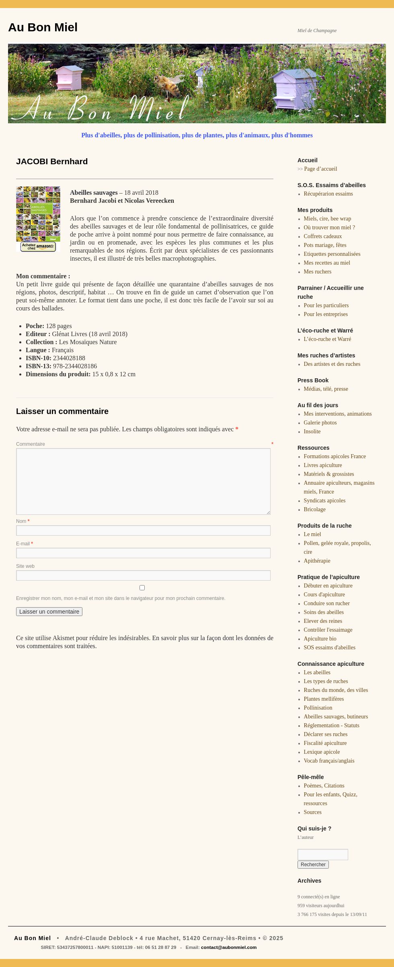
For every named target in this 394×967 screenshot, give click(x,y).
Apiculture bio (320, 639)
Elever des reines (323, 621)
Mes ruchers (318, 272)
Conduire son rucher (327, 603)
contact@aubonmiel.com (229, 947)
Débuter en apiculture (328, 586)
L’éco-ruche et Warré (327, 339)
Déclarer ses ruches (326, 734)
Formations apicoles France (335, 456)
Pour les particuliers (326, 305)
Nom (22, 521)
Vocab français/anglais (329, 761)
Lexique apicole (322, 752)
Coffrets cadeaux (323, 236)
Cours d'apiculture (324, 595)
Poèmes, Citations (324, 786)
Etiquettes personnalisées (332, 254)
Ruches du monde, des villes (336, 690)
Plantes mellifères (324, 699)
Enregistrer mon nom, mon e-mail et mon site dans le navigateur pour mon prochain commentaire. (121, 598)
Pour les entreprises (326, 314)
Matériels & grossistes (329, 474)
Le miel (312, 534)
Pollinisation (318, 708)
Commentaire (144, 444)
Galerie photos (320, 423)
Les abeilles (317, 672)
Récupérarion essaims (328, 194)
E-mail (24, 544)
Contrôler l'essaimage (328, 630)
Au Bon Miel (43, 27)
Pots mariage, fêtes (325, 245)
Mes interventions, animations (338, 414)
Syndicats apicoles (325, 501)
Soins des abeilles (324, 612)
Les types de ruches (326, 681)
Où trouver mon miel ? (329, 227)
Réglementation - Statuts (331, 725)
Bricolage (315, 509)
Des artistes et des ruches (332, 364)
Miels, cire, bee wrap (327, 219)
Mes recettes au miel (327, 263)
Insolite (312, 431)
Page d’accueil (320, 169)
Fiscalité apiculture (325, 743)
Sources (313, 812)
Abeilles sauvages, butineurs (336, 717)
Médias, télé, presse (326, 389)
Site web (25, 566)
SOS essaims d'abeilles (330, 648)
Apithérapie (317, 561)
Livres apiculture (323, 465)
